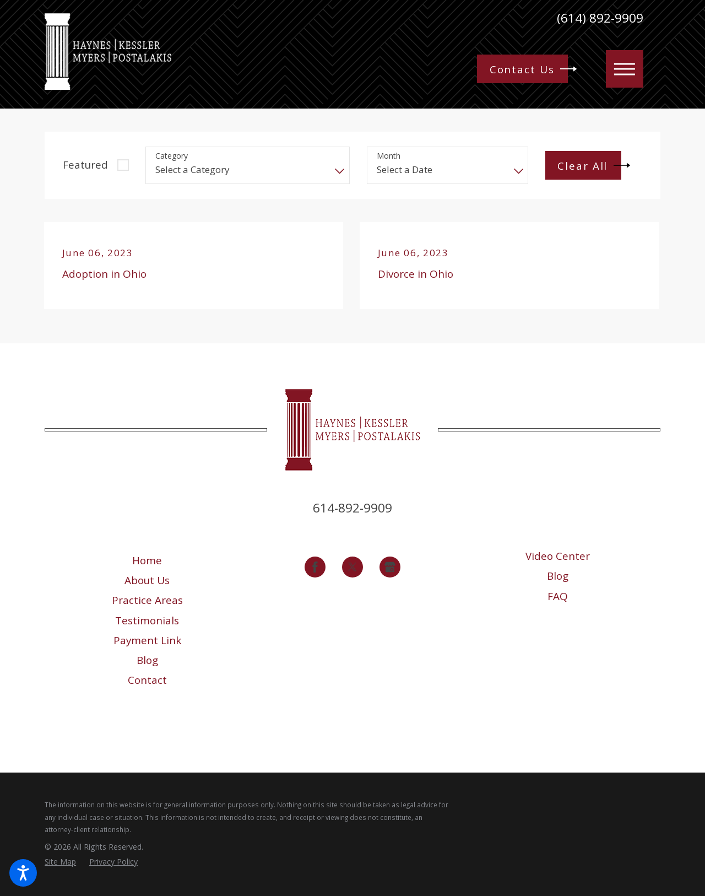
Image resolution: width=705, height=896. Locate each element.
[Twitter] (352, 567)
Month (388, 156)
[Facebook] (315, 567)
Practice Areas (147, 600)
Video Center (557, 556)
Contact (147, 680)
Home (147, 560)
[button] (23, 873)
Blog (147, 660)
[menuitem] (147, 560)
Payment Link (147, 640)
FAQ (557, 596)
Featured (85, 165)
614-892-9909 (352, 507)
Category (171, 156)
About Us (147, 580)
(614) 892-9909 (600, 18)
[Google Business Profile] (389, 567)
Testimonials (147, 620)
